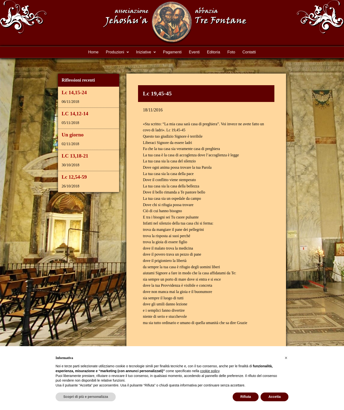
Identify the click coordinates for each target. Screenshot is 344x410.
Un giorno (72, 135)
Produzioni (117, 52)
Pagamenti (172, 52)
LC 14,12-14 (75, 114)
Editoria (213, 52)
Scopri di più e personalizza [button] (85, 397)
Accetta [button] (274, 397)
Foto (231, 52)
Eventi (194, 52)
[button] (286, 358)
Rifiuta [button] (245, 397)
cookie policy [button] (209, 371)
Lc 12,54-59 (74, 177)
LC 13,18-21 (75, 156)
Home (93, 52)
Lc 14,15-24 (74, 92)
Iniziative (146, 52)
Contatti (249, 52)
